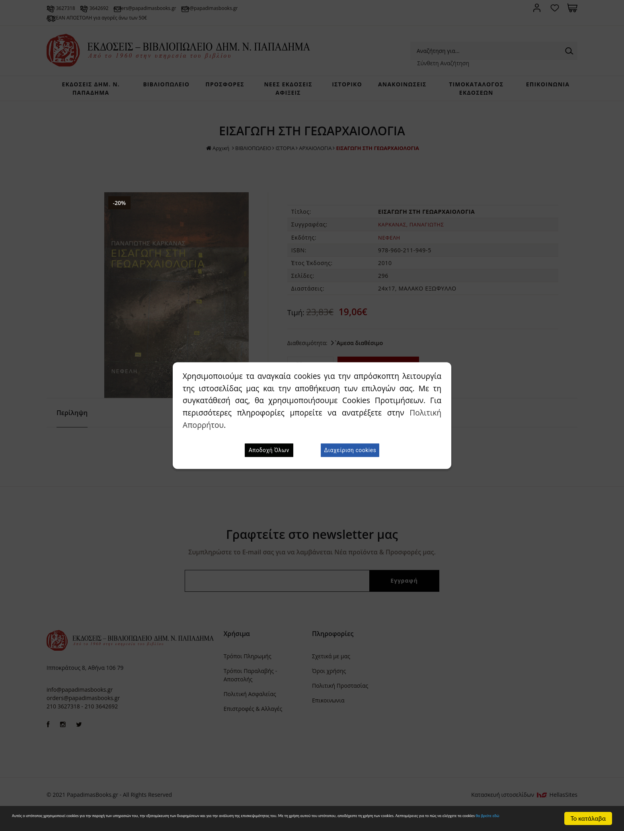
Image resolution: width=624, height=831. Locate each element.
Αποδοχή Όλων (269, 450)
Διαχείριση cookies (350, 450)
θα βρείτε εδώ (262, 822)
